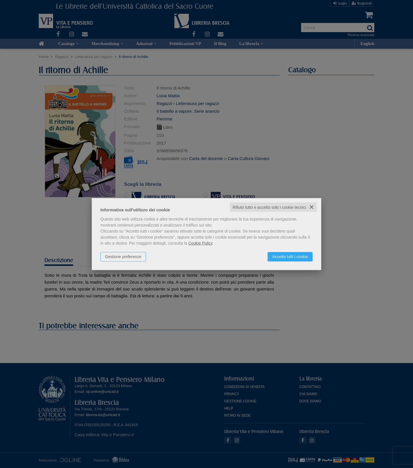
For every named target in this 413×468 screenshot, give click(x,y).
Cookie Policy (200, 243)
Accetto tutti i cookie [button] (290, 256)
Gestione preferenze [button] (123, 256)
